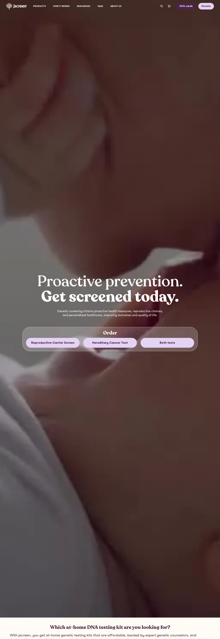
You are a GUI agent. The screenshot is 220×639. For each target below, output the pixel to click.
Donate (206, 6)
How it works (61, 6)
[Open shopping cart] (169, 6)
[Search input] (160, 6)
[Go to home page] (16, 6)
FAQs (100, 6)
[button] (39, 6)
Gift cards (186, 6)
